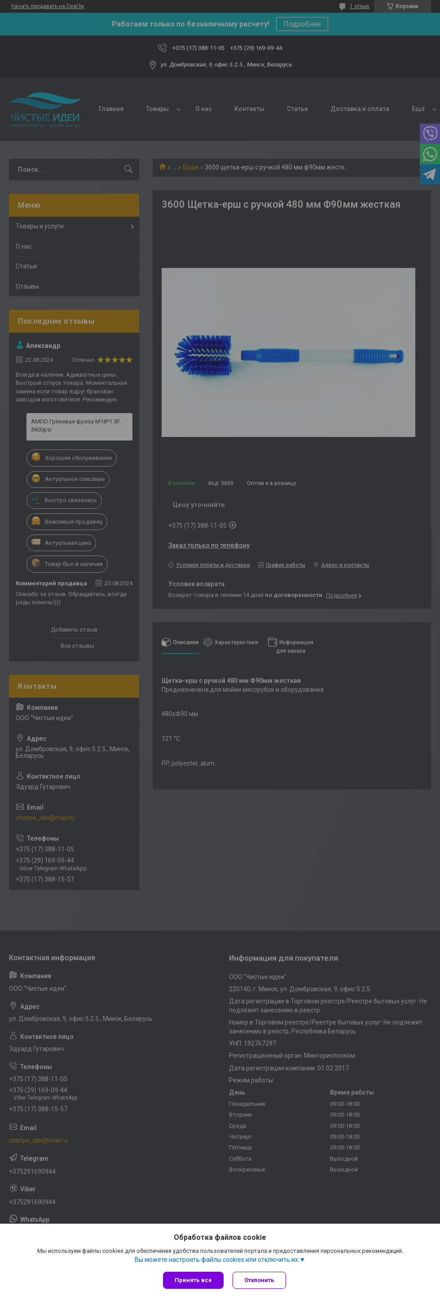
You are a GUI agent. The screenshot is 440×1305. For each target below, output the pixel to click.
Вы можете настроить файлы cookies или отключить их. (217, 1259)
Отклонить (259, 1280)
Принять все (193, 1280)
